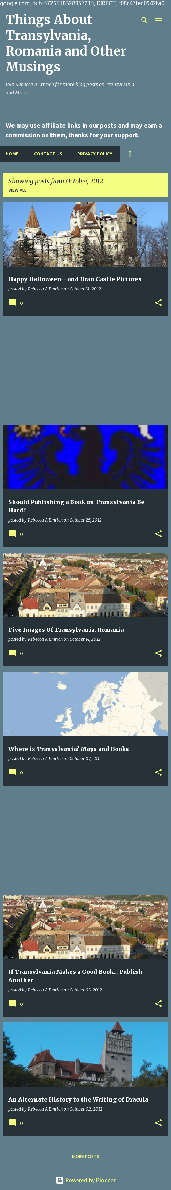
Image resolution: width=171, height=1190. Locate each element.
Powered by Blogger (86, 1180)
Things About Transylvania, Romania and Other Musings (66, 43)
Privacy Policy (94, 153)
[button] (158, 302)
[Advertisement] (85, 370)
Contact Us (48, 153)
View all (17, 190)
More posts (85, 1156)
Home (12, 153)
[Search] (144, 20)
